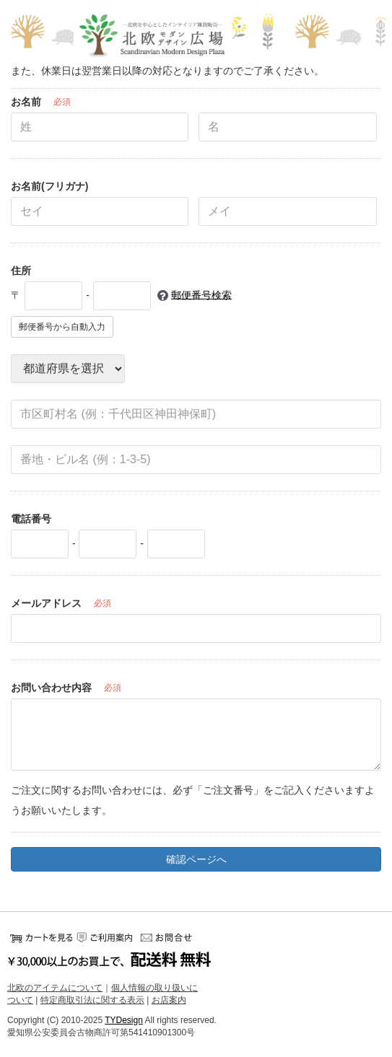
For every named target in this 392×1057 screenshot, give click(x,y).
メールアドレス (46, 603)
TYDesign (124, 1019)
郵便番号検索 (201, 294)
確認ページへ (196, 859)
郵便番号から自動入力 (62, 327)
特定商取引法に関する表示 (92, 1000)
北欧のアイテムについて (55, 988)
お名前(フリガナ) (49, 186)
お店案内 (169, 1000)
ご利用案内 (104, 937)
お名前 (26, 102)
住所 (21, 270)
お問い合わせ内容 (51, 687)
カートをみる (39, 937)
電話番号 (31, 519)
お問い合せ (169, 937)
